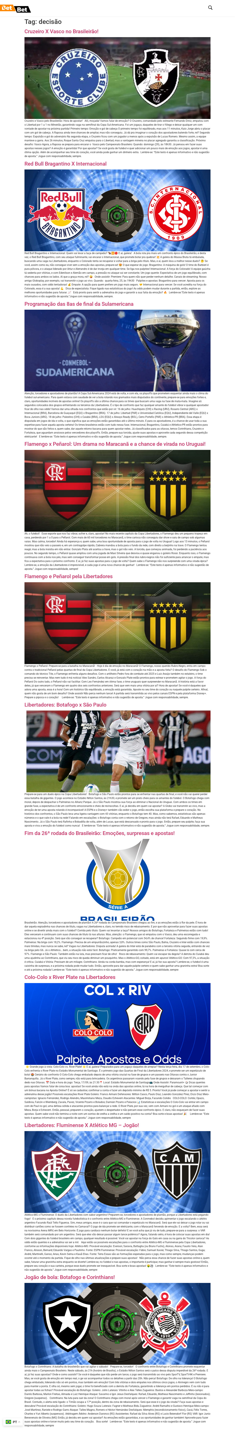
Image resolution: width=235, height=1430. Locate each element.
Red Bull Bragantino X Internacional (65, 164)
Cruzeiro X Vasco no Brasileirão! (61, 31)
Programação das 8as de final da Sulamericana (78, 304)
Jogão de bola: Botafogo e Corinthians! (69, 1277)
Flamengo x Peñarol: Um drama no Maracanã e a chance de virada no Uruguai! (114, 444)
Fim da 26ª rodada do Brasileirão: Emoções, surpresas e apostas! (99, 833)
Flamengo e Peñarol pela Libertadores (68, 576)
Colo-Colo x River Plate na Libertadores (69, 977)
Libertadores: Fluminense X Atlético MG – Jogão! (81, 1125)
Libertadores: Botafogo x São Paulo (65, 705)
